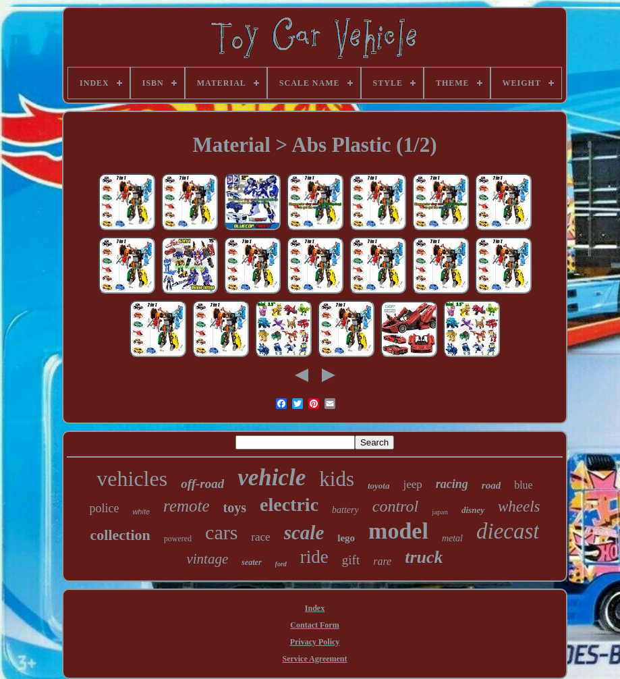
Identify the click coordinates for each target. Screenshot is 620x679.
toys (234, 507)
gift (351, 560)
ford (281, 564)
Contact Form (314, 625)
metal (452, 538)
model (398, 530)
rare (382, 561)
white (141, 512)
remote (186, 506)
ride (314, 557)
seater (251, 562)
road (491, 485)
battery (345, 510)
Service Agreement (314, 658)
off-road (202, 484)
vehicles (131, 478)
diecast (507, 531)
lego (346, 538)
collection (120, 534)
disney (472, 510)
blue (523, 485)
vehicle (271, 477)
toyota (379, 486)
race (260, 537)
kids (336, 479)
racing (452, 484)
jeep (412, 484)
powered (178, 538)
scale (304, 532)
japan (440, 512)
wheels (519, 506)
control (395, 506)
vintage (207, 559)
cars (221, 532)
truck (424, 557)
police (104, 508)
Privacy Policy (315, 642)
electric (289, 504)
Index (315, 608)
